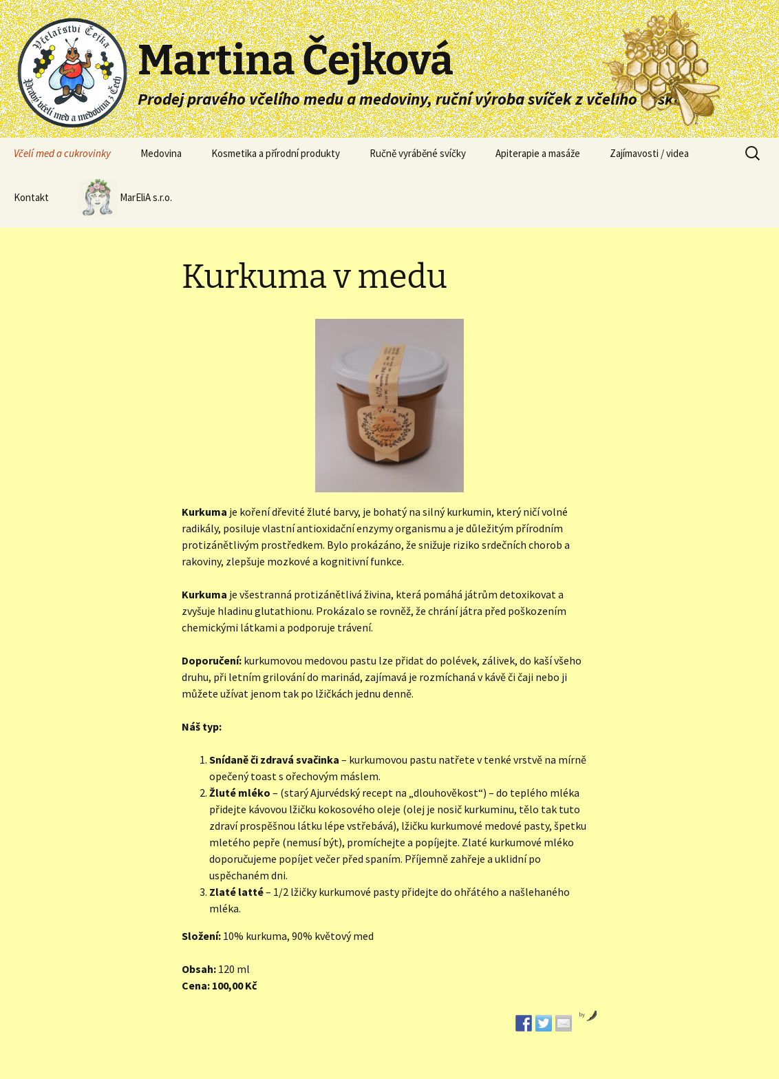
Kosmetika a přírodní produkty (275, 153)
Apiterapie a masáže (537, 153)
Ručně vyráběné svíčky (418, 153)
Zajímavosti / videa (649, 153)
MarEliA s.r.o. (125, 198)
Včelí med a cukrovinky (62, 153)
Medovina (161, 153)
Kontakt (31, 197)
